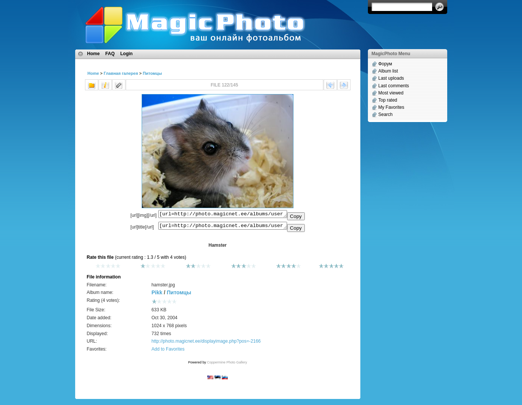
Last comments (393, 85)
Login (126, 53)
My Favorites (391, 107)
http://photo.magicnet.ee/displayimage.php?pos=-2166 (206, 343)
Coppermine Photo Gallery (227, 364)
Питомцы (152, 73)
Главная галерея (121, 73)
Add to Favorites (167, 351)
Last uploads (391, 78)
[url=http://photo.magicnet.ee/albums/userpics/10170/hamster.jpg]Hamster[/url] (223, 227)
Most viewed (391, 93)
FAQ (110, 53)
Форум (385, 63)
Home (93, 53)
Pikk (156, 295)
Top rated (387, 100)
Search (385, 114)
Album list (388, 71)
